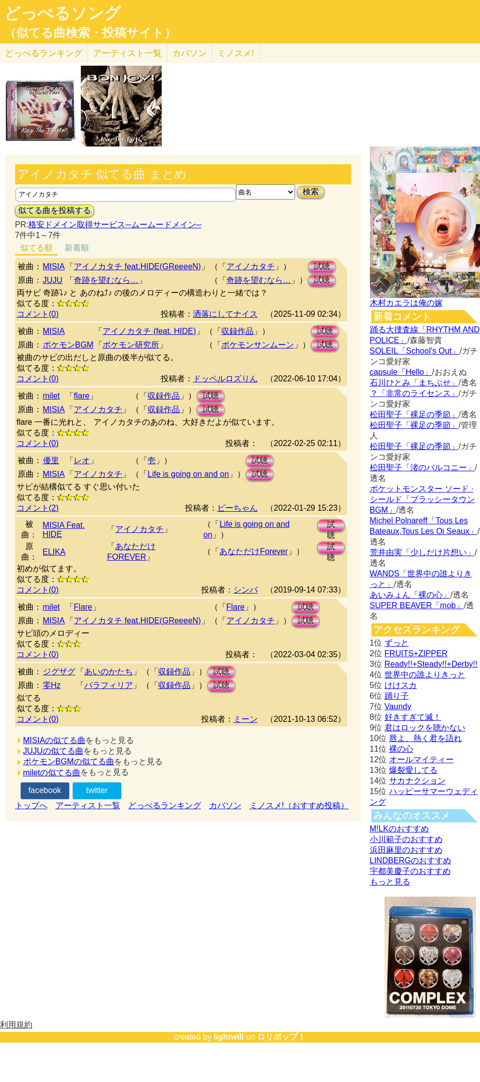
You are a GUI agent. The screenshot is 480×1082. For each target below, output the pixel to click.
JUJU (53, 280)
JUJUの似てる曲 (53, 751)
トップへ (31, 805)
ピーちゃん (237, 508)
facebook (44, 790)
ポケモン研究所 (131, 344)
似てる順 (36, 247)
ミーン (245, 719)
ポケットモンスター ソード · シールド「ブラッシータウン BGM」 (422, 499)
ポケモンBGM (68, 344)
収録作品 (237, 331)
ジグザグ (59, 671)
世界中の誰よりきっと (425, 674)
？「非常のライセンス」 (414, 393)
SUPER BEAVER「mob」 (417, 605)
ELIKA (53, 552)
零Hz (52, 685)
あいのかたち (108, 671)
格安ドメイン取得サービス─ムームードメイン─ (115, 224)
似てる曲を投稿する (54, 210)
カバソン (189, 53)
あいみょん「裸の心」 (410, 595)
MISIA (54, 266)
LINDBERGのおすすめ (411, 860)
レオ (82, 460)
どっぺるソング (62, 13)
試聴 (322, 266)
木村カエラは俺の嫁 (406, 303)
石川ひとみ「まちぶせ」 (414, 382)
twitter (97, 790)
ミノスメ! (235, 53)
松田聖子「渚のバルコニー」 (422, 467)
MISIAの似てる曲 (54, 740)
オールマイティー (421, 759)
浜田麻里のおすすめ (406, 850)
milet (51, 395)
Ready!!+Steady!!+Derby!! (431, 664)
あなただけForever (253, 551)
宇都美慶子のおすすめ (410, 871)
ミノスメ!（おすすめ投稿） (299, 805)
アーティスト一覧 (88, 805)
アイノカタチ (250, 266)
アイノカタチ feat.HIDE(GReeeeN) (137, 266)
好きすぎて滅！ (413, 717)
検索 (311, 191)
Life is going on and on (188, 474)
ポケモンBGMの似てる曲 (68, 761)
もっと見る (390, 881)
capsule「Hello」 (401, 372)
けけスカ (401, 685)
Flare (83, 607)
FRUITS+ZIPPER (416, 653)
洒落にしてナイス (225, 314)
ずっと (397, 642)
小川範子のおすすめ (406, 839)
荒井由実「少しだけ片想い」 (422, 552)
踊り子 (397, 696)
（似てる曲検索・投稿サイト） (90, 32)
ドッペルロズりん (225, 378)
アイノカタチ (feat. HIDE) (149, 331)
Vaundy (398, 706)
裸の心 (401, 749)
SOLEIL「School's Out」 (415, 351)
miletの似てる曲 (52, 772)
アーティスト (127, 53)
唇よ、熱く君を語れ (425, 738)
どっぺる (43, 53)
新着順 (77, 247)
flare (81, 395)
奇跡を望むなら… (106, 280)
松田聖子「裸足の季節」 (414, 414)
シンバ (245, 589)
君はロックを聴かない (425, 727)
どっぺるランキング (164, 805)
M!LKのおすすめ (399, 828)
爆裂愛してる (413, 770)
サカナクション (417, 780)
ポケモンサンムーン (257, 344)
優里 (51, 460)
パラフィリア (108, 685)
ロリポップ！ (281, 1036)
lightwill (229, 1036)
